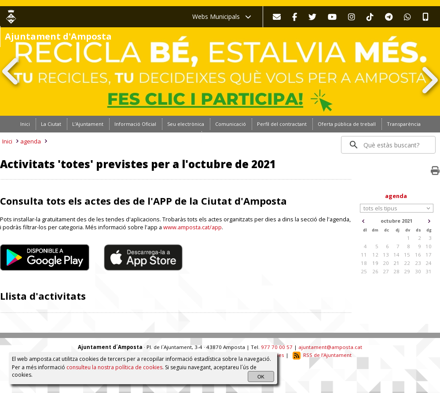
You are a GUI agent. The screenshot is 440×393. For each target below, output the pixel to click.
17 (428, 254)
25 (364, 271)
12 (375, 254)
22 (407, 263)
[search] (388, 144)
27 (386, 271)
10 (428, 246)
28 (396, 271)
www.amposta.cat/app (192, 227)
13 (386, 254)
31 (428, 271)
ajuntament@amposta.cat (330, 347)
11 (364, 254)
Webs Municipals (221, 16)
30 (418, 271)
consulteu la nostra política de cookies (114, 367)
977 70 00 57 (277, 347)
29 (407, 271)
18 (364, 263)
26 (375, 271)
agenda (30, 141)
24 (428, 263)
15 (407, 254)
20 (386, 263)
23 (418, 263)
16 (418, 254)
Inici (7, 141)
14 (396, 254)
